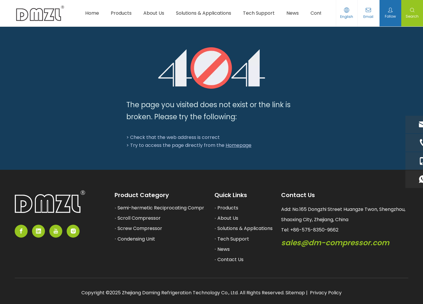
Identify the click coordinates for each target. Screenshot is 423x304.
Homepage (238, 145)
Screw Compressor (140, 228)
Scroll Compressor (139, 218)
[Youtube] (55, 231)
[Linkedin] (38, 231)
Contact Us (230, 259)
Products (227, 207)
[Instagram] (73, 231)
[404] (211, 68)
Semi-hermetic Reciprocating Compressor (167, 207)
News (223, 249)
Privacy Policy (326, 292)
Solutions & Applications (245, 228)
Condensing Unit (136, 239)
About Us (227, 218)
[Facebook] (21, 231)
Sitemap (295, 292)
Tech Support (233, 239)
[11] (50, 201)
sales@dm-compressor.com (335, 243)
